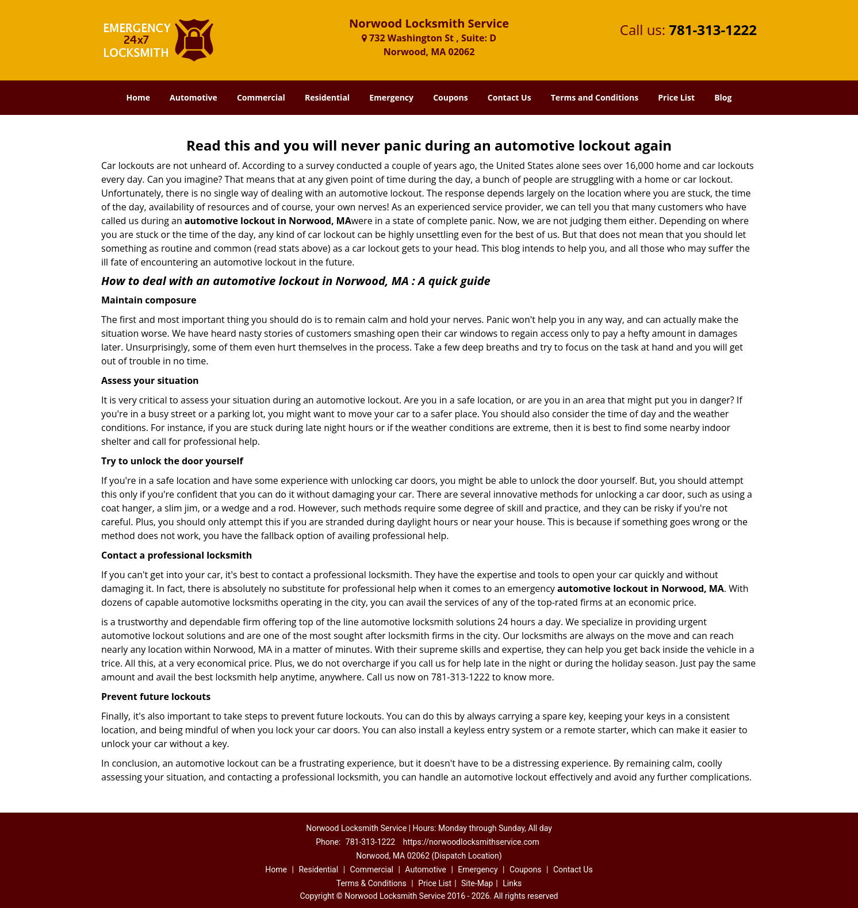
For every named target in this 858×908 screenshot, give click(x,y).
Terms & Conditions (371, 883)
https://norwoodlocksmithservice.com (471, 842)
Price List (676, 97)
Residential (327, 97)
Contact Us (509, 97)
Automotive (193, 97)
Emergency (391, 97)
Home (138, 97)
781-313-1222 (713, 29)
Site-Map (477, 883)
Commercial (261, 97)
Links (512, 883)
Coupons (450, 97)
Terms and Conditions (594, 97)
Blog (722, 97)
